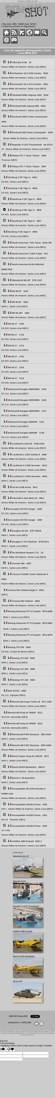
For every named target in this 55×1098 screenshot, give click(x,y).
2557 (43, 166)
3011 (35, 487)
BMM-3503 (6, 269)
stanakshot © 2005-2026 (19, 1022)
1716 (21, 378)
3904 (41, 498)
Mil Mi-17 (12, 324)
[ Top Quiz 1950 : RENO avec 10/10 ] (18, 24)
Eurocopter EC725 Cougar (21, 509)
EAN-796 (47, 242)
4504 (34, 232)
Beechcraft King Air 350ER (22, 712)
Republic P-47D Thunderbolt (27, 144)
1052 (44, 826)
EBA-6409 (46, 745)
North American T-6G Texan (26, 242)
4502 (34, 177)
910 (46, 253)
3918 (45, 95)
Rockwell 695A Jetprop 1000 (27, 95)
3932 (3, 121)
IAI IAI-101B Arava (21, 487)
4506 (34, 188)
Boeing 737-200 (16, 647)
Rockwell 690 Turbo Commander (29, 132)
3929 (37, 601)
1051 (44, 815)
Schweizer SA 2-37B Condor (27, 73)
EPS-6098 (47, 611)
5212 (40, 723)
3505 (32, 658)
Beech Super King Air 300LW (27, 756)
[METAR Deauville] (18, 1016)
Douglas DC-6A (20, 530)
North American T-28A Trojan (27, 253)
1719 (21, 334)
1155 (43, 389)
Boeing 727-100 (20, 680)
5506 (3, 579)
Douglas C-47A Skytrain (24, 541)
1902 (26, 313)
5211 (40, 712)
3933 (41, 590)
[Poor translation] (10, 1049)
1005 (39, 509)
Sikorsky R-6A (19, 62)
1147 (43, 411)
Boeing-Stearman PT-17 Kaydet (24, 611)
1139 (41, 432)
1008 (39, 520)
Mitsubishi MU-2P (21, 280)
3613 (44, 465)
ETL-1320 (47, 701)
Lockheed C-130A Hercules (26, 476)
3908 (44, 454)
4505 (38, 210)
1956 (23, 691)
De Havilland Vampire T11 (25, 552)
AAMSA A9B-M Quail (23, 841)
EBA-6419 (46, 734)
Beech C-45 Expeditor (23, 778)
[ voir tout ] (18, 852)
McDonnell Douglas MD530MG (24, 389)
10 (30, 62)
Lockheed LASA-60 (22, 443)
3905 (50, 132)
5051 (45, 84)
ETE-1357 (37, 280)
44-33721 (48, 144)
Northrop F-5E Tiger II (19, 188)
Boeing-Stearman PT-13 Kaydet (24, 623)
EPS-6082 (47, 623)
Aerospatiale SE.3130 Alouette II (29, 788)
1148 (43, 400)
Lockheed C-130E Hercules (26, 465)
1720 (21, 367)
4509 (38, 199)
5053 (45, 73)
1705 (21, 324)
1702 (21, 356)
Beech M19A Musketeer (24, 767)
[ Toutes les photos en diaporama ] (18, 26)
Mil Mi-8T (17, 291)
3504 (32, 680)
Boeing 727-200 (20, 658)
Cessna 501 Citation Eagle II (22, 590)
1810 (25, 291)
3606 (44, 476)
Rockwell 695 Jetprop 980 (25, 106)
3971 (46, 756)
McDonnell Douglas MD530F (22, 422)
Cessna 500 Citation (22, 601)
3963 (43, 106)
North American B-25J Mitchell (28, 264)
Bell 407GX (13, 691)
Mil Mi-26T (17, 313)
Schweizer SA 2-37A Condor (27, 84)
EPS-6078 (47, 635)
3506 (32, 669)
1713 (21, 345)
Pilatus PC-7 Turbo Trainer (26, 155)
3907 (28, 563)
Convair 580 (18, 563)
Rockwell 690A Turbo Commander (30, 116)
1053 (44, 804)
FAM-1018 (39, 443)
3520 (28, 647)
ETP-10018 (35, 530)
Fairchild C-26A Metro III (24, 498)
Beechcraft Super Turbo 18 (26, 701)
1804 (25, 302)
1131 (41, 422)
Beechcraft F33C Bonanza (25, 734)
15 (42, 552)
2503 (43, 155)
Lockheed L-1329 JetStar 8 (26, 454)
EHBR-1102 (7, 793)
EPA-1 (38, 841)
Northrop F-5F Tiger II (19, 177)
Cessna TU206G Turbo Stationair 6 (30, 574)
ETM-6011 (44, 541)
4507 (38, 221)
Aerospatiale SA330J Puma (26, 804)
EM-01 (41, 767)
